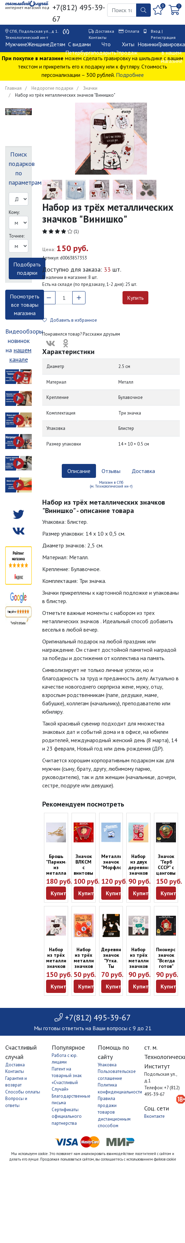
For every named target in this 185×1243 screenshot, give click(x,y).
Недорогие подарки (52, 88)
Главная (13, 88)
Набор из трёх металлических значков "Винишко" (64, 960)
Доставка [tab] (143, 470)
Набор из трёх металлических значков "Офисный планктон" (146, 963)
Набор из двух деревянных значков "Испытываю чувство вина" (143, 873)
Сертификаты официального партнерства (67, 1116)
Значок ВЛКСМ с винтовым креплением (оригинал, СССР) (88, 873)
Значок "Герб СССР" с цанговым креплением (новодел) (170, 870)
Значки (90, 88)
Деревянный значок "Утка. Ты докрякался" (115, 960)
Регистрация (163, 37)
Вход (156, 31)
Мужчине (16, 44)
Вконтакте (154, 1116)
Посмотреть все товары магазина (24, 304)
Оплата (132, 31)
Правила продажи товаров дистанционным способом (114, 1112)
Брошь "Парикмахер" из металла (62, 864)
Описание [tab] (78, 470)
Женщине (38, 44)
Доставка (104, 31)
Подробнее (130, 74)
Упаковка (107, 1065)
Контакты (97, 37)
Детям (57, 44)
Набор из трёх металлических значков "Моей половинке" (92, 963)
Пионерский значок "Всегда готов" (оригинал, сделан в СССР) (170, 966)
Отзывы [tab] (111, 470)
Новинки (148, 44)
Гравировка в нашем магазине (171, 52)
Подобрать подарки (27, 268)
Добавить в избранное (69, 320)
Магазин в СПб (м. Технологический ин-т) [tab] (111, 484)
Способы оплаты (22, 1092)
